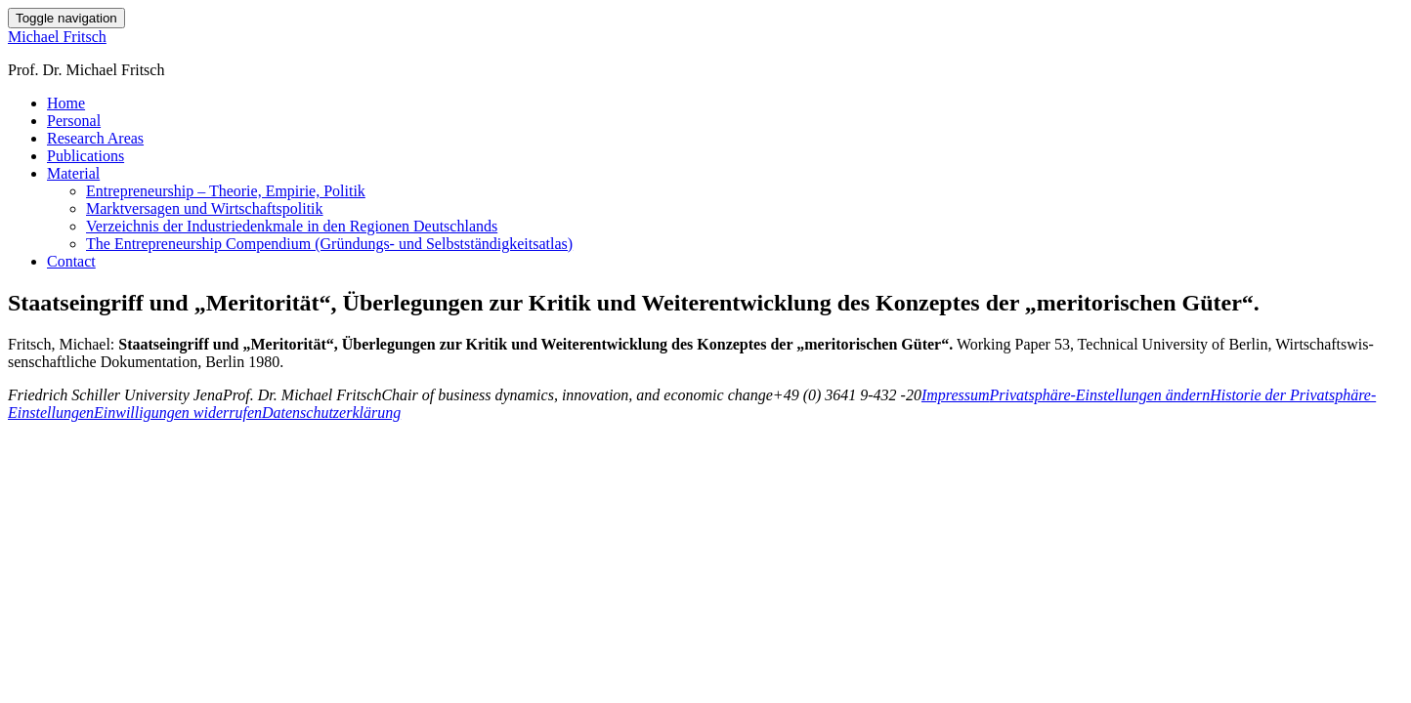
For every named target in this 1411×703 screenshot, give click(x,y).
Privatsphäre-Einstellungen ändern (1100, 395)
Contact (71, 261)
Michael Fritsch (57, 36)
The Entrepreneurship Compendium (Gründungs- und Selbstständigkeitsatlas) (329, 243)
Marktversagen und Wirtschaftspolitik (204, 208)
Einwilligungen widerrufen (178, 412)
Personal (74, 120)
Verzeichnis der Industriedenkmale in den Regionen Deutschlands (291, 226)
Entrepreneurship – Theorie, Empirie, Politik (225, 191)
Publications (85, 155)
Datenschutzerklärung (331, 412)
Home (66, 103)
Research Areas (95, 138)
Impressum (955, 395)
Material (73, 173)
